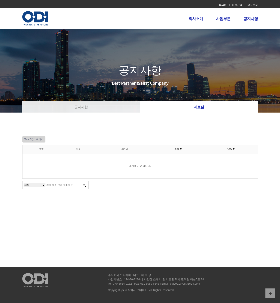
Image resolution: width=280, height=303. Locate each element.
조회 (178, 148)
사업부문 (223, 19)
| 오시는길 (251, 4)
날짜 (231, 148)
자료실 (199, 107)
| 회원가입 (235, 4)
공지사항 (250, 19)
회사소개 (196, 19)
